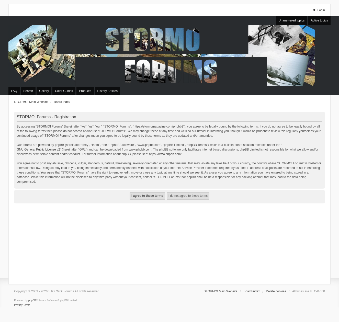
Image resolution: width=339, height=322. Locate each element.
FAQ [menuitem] (14, 91)
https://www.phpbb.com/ (165, 154)
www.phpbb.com (140, 149)
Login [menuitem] (319, 10)
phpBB (32, 300)
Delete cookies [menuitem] (276, 291)
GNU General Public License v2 (38, 149)
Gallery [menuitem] (44, 91)
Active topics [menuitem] (319, 20)
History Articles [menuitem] (107, 91)
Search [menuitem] (28, 91)
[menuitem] (18, 305)
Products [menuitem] (85, 91)
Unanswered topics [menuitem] (291, 20)
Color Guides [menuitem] (64, 91)
